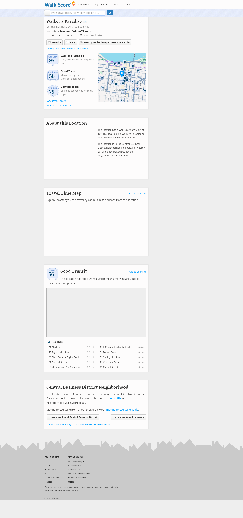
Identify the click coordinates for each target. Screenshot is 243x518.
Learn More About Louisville (128, 417)
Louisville (83, 26)
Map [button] (70, 42)
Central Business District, (61, 26)
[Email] (56, 461)
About (47, 465)
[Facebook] (51, 461)
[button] (47, 13)
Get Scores (84, 4)
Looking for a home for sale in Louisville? (66, 48)
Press (47, 474)
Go (109, 12)
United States (53, 424)
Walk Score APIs (74, 465)
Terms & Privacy (51, 478)
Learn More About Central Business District (72, 417)
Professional (75, 456)
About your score (56, 101)
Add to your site (137, 193)
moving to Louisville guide (122, 409)
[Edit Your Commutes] (90, 30)
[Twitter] (46, 461)
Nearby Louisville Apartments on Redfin (105, 42)
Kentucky (66, 424)
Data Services (73, 469)
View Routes (96, 35)
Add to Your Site (122, 4)
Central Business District (98, 424)
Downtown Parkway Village (74, 31)
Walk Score (51, 456)
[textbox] (77, 13)
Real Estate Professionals (78, 474)
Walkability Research (76, 478)
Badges (70, 482)
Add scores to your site (59, 105)
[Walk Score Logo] (60, 4)
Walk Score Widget (75, 461)
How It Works (50, 469)
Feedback (48, 482)
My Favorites (102, 4)
